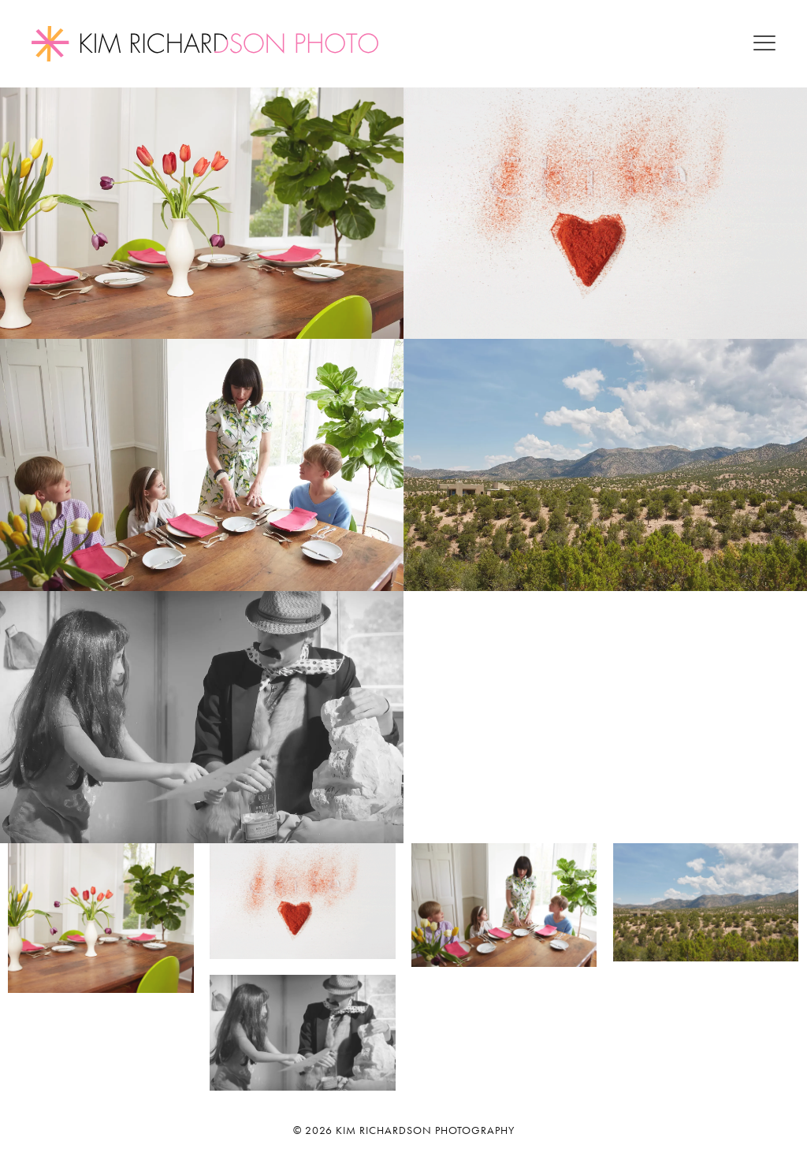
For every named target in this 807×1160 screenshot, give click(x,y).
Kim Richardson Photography (425, 1130)
